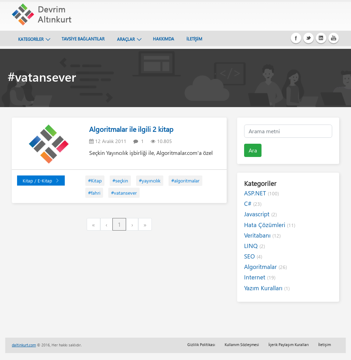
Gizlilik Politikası (201, 344)
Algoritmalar (265, 267)
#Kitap (95, 180)
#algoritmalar (185, 180)
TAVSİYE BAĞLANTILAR (83, 39)
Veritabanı (262, 235)
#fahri (94, 192)
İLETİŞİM (194, 39)
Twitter (308, 38)
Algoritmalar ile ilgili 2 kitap (131, 129)
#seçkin (120, 180)
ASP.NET (261, 193)
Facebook (296, 38)
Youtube (333, 38)
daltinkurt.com (24, 344)
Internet (259, 277)
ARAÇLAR (126, 39)
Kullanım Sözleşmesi (242, 344)
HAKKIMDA (163, 39)
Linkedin (321, 38)
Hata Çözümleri (269, 225)
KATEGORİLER (31, 39)
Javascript (260, 214)
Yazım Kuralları (267, 288)
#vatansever (124, 192)
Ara (253, 150)
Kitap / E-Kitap (41, 180)
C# (253, 204)
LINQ (254, 246)
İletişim (324, 344)
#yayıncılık (150, 180)
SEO (253, 256)
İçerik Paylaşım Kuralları (288, 344)
